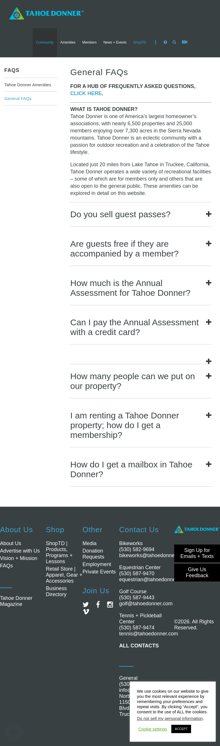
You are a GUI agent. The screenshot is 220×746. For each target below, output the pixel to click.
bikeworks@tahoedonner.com (153, 555)
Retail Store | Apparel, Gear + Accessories (64, 575)
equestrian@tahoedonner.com (153, 579)
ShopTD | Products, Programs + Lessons (59, 552)
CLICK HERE (86, 93)
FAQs (11, 70)
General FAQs (18, 98)
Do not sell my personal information (170, 718)
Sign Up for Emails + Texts (197, 553)
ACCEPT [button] (181, 729)
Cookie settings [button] (152, 729)
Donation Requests (93, 554)
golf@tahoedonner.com (145, 603)
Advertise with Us (20, 551)
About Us (10, 543)
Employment (96, 564)
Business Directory (56, 591)
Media (89, 543)
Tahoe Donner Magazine (16, 601)
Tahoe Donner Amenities (27, 84)
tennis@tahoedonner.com (148, 634)
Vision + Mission (18, 558)
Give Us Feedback (197, 572)
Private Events (99, 572)
